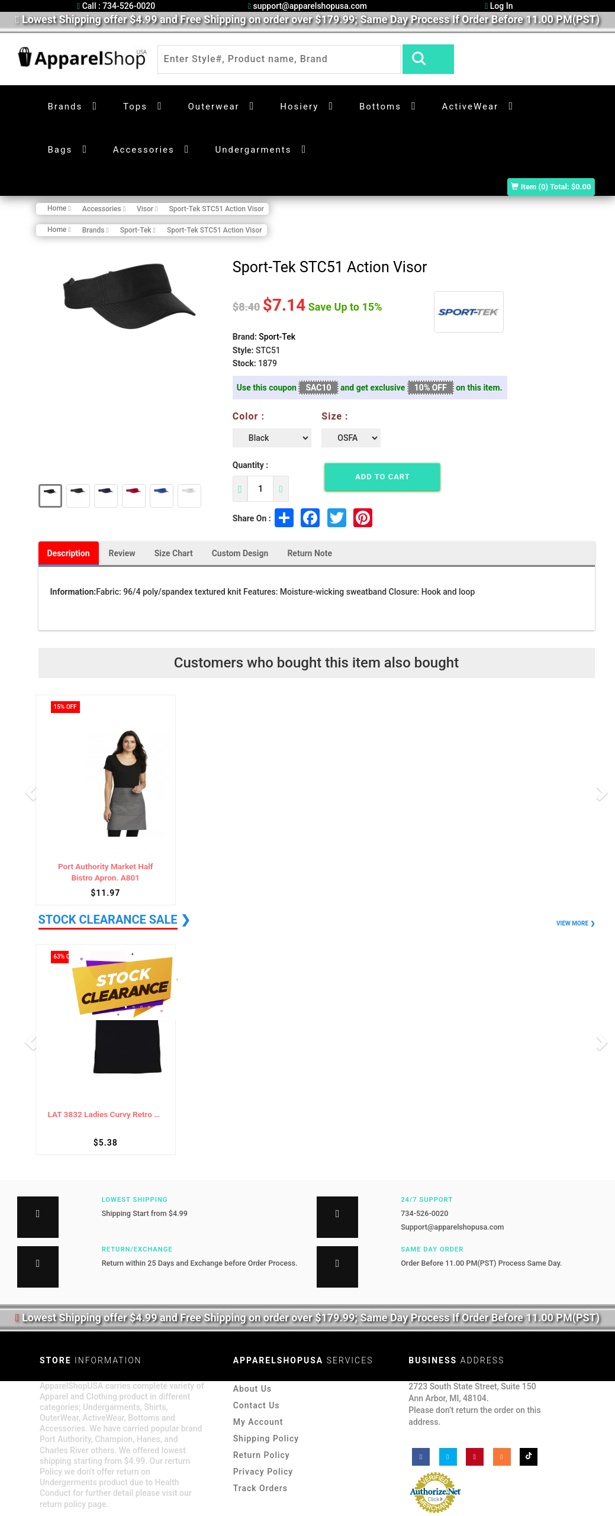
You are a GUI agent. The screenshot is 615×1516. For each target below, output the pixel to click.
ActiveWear (470, 106)
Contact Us (256, 1405)
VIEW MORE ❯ (575, 923)
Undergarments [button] (253, 149)
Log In (499, 6)
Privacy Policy (263, 1471)
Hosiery (299, 106)
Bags (60, 149)
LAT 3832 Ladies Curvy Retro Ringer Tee (106, 1114)
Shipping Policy (266, 1438)
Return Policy (261, 1455)
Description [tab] (68, 553)
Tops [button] (135, 106)
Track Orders (260, 1488)
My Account (258, 1422)
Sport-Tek (277, 336)
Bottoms (380, 106)
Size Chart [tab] (173, 553)
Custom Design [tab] (240, 553)
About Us (252, 1389)
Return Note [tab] (309, 553)
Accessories (144, 149)
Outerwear (214, 106)
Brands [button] (65, 106)
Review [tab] (122, 553)
